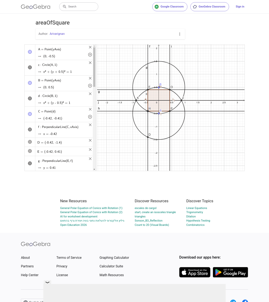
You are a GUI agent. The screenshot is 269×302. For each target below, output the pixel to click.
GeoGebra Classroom (209, 6)
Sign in (240, 6)
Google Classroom (169, 6)
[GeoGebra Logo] (35, 6)
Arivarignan (57, 34)
